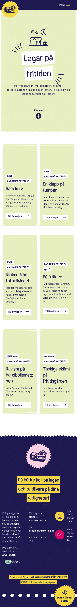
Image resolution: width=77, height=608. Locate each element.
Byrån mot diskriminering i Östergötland (44, 577)
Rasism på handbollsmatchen (19, 375)
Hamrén (51, 582)
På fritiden (52, 277)
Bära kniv (14, 189)
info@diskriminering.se (41, 531)
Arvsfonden (8, 555)
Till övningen (15, 216)
